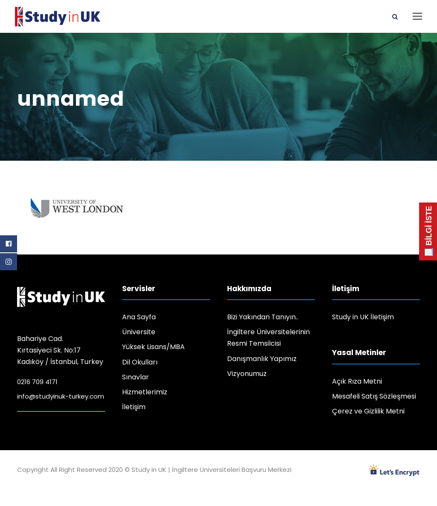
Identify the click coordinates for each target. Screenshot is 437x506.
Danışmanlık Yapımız (262, 359)
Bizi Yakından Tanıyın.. (262, 317)
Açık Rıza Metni (357, 381)
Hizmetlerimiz (144, 392)
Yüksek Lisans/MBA (153, 347)
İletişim (134, 407)
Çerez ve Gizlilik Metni (368, 411)
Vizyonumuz (247, 374)
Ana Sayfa (139, 317)
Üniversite (138, 332)
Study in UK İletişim (363, 317)
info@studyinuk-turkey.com (60, 396)
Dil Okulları (139, 362)
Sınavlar (135, 377)
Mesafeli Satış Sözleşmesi (374, 396)
